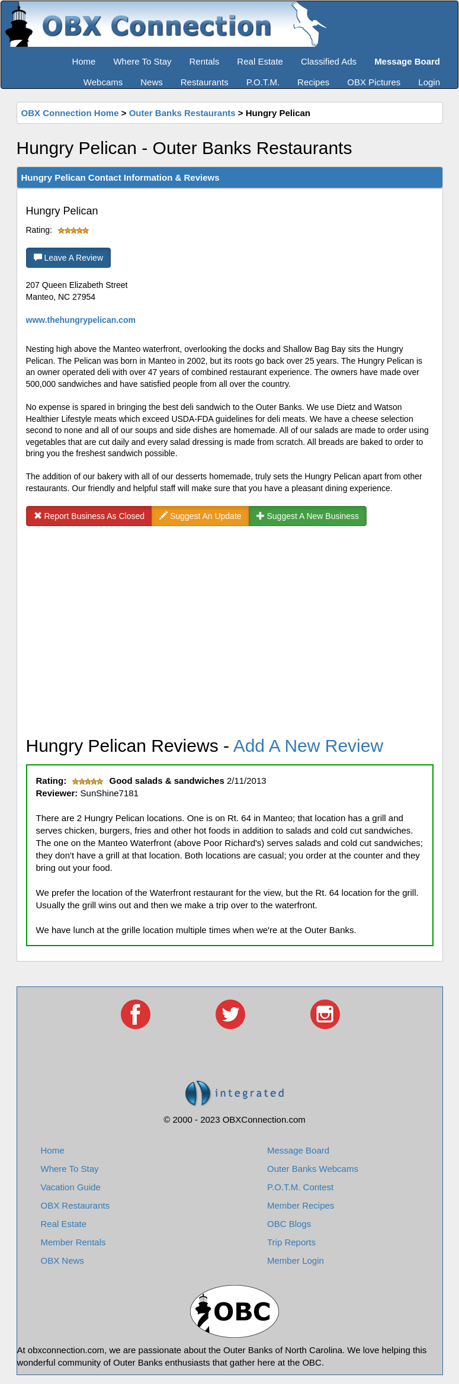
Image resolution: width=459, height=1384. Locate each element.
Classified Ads (329, 61)
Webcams (103, 82)
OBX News (62, 1260)
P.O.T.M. (263, 82)
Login (429, 82)
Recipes (313, 82)
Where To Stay (142, 61)
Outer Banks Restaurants (182, 113)
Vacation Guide (71, 1187)
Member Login (295, 1260)
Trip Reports (291, 1242)
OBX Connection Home (70, 113)
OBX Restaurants (75, 1205)
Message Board (298, 1150)
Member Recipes (300, 1205)
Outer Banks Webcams (312, 1169)
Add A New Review (308, 745)
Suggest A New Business (308, 516)
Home (83, 61)
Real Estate (260, 61)
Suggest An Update (200, 516)
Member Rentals (73, 1242)
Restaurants (205, 82)
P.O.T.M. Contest (300, 1187)
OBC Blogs (289, 1224)
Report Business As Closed (89, 516)
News (151, 82)
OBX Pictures (373, 82)
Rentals (205, 61)
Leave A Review (69, 257)
